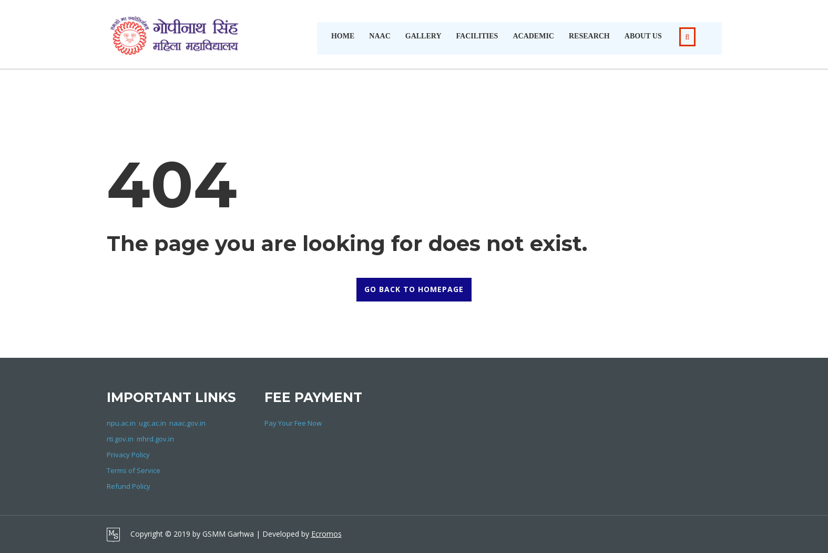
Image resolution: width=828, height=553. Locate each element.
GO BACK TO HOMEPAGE (414, 289)
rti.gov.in (120, 439)
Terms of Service (133, 470)
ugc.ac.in (152, 423)
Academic (533, 36)
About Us (643, 36)
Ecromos (326, 534)
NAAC (379, 36)
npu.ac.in (121, 423)
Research (589, 36)
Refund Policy (128, 486)
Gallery (423, 36)
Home (342, 36)
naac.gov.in (187, 423)
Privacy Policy (128, 454)
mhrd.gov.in (155, 439)
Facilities (477, 36)
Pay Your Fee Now (293, 423)
